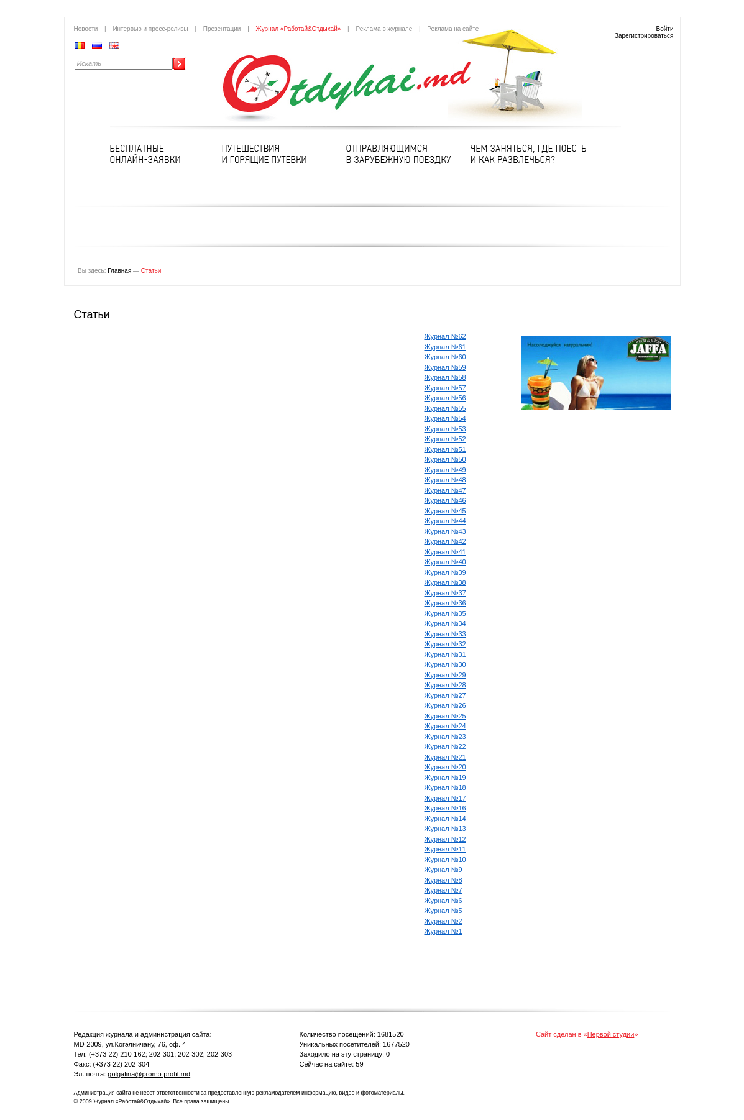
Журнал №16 (445, 808)
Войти (665, 28)
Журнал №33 (445, 634)
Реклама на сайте (453, 28)
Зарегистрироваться (644, 35)
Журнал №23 (445, 736)
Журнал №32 (445, 644)
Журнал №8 (443, 880)
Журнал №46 (445, 500)
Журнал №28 (445, 685)
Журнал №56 (445, 398)
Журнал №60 (445, 356)
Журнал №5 (443, 910)
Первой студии (611, 1034)
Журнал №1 (443, 931)
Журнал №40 (445, 562)
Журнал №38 (445, 582)
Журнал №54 (445, 418)
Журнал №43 (445, 531)
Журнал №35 (445, 613)
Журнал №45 (445, 511)
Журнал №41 (445, 552)
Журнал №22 (445, 746)
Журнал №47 (445, 490)
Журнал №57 (445, 388)
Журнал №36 (445, 603)
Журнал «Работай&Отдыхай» (298, 28)
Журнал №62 (445, 336)
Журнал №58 (445, 377)
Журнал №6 (443, 900)
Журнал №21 (445, 757)
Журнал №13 (445, 828)
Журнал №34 (445, 623)
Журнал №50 (445, 459)
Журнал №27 (445, 695)
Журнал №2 (443, 921)
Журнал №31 (445, 654)
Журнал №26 (445, 705)
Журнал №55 (445, 408)
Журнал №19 (445, 777)
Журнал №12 (445, 839)
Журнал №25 (445, 716)
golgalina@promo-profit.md (149, 1074)
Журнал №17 (445, 798)
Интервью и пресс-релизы (150, 28)
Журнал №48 (445, 480)
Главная (119, 270)
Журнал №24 (445, 726)
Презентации (222, 28)
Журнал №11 (445, 849)
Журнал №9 (443, 869)
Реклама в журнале (384, 28)
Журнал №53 (445, 429)
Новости (86, 28)
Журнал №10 (445, 859)
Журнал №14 (445, 818)
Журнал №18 (445, 787)
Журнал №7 (443, 890)
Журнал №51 (445, 449)
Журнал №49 (445, 470)
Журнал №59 (445, 367)
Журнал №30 (445, 664)
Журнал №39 (445, 572)
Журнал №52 (445, 439)
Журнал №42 (445, 541)
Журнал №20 (445, 767)
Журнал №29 (445, 675)
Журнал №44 (445, 521)
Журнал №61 (445, 347)
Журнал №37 (445, 593)
